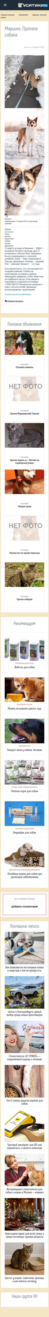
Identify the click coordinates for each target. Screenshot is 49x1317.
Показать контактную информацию (18, 294)
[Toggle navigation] (5, 5)
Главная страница (7, 15)
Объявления (23, 15)
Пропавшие (9, 232)
